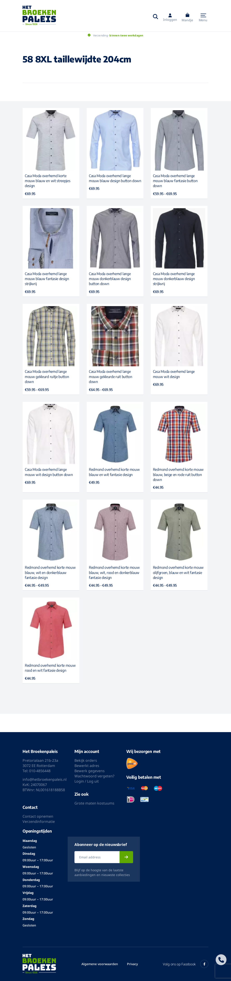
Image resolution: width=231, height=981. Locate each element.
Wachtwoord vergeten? (94, 776)
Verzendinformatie (39, 821)
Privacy (132, 964)
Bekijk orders (85, 760)
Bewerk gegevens (89, 770)
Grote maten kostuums (94, 803)
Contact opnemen (38, 816)
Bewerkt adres (86, 765)
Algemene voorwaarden (99, 964)
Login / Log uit (86, 781)
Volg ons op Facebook (185, 964)
